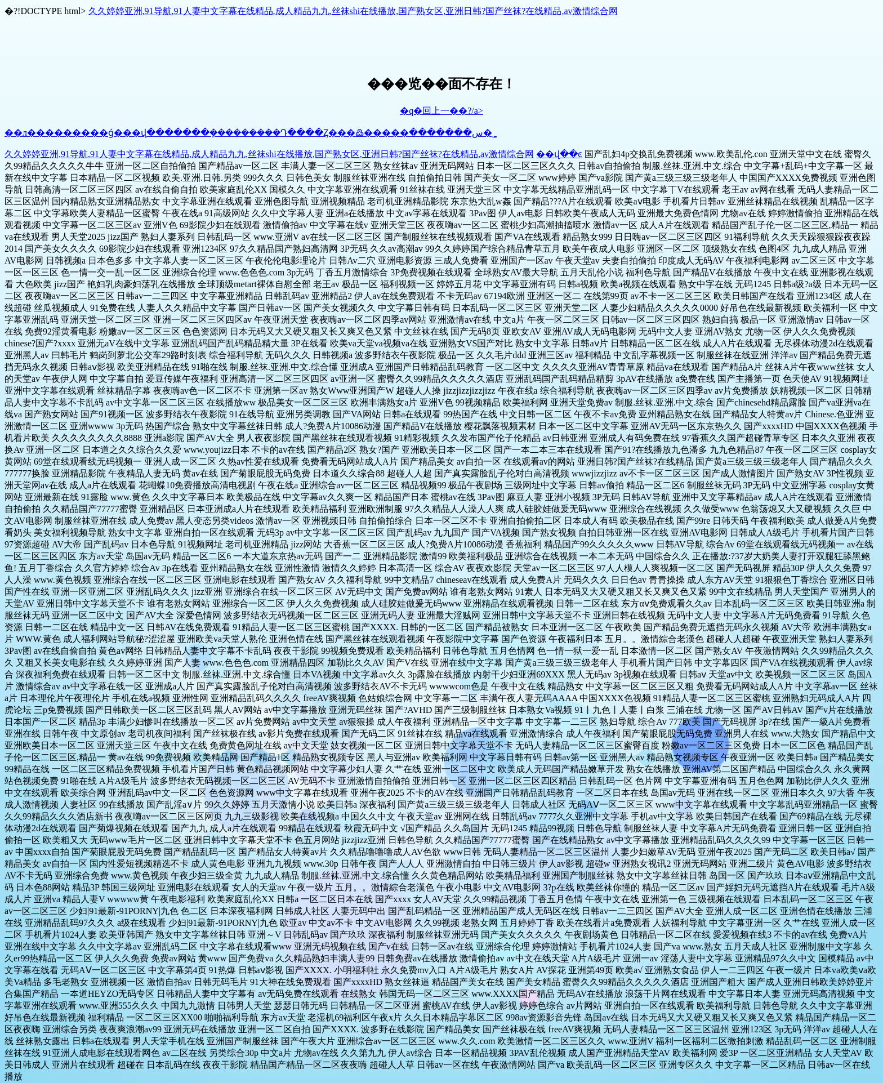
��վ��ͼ (559, 154)
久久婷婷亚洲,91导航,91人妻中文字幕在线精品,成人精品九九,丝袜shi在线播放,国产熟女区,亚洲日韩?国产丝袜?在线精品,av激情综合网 (353, 11)
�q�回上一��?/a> (441, 110)
